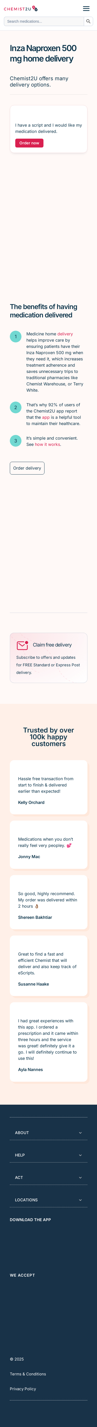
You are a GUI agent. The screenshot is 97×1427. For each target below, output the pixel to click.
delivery (65, 333)
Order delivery (27, 468)
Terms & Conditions (28, 1373)
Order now (29, 142)
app (46, 417)
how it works (47, 444)
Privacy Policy (23, 1388)
